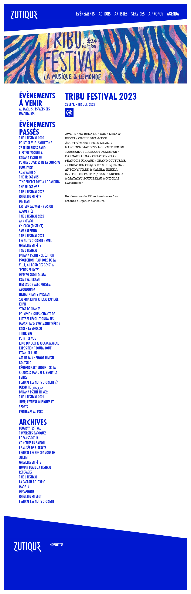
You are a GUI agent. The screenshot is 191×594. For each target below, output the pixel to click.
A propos (156, 13)
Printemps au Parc (31, 411)
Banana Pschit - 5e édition (36, 255)
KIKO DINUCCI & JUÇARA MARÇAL (39, 343)
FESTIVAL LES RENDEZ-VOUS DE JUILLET (37, 455)
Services (138, 13)
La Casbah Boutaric (32, 481)
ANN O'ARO (26, 220)
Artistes (121, 13)
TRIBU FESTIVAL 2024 (31, 235)
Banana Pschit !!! (30, 157)
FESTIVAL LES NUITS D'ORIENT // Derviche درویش (38, 385)
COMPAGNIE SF (28, 172)
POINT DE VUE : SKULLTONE (35, 142)
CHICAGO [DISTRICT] (31, 225)
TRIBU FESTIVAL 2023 (31, 216)
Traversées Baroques (32, 433)
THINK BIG (25, 333)
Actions (105, 13)
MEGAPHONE (26, 491)
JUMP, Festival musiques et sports (36, 404)
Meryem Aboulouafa (32, 274)
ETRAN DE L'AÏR (28, 352)
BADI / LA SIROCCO (30, 328)
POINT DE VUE (27, 338)
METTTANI (25, 201)
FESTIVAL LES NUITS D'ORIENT (36, 501)
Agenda (173, 13)
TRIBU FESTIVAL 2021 (31, 396)
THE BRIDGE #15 (28, 177)
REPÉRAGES (25, 472)
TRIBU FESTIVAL (28, 250)
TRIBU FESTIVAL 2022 (31, 191)
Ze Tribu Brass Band (32, 147)
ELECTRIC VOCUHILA (30, 152)
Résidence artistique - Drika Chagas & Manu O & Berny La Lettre (38, 372)
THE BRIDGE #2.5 (29, 186)
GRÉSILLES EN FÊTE (30, 245)
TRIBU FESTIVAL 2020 (31, 137)
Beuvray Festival (30, 428)
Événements (85, 13)
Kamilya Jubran (29, 279)
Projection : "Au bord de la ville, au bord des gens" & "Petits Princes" (37, 264)
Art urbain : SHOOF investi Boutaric (36, 360)
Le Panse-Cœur (28, 437)
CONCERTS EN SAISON (32, 442)
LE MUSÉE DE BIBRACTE (32, 447)
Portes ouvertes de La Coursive (39, 162)
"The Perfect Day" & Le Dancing (39, 181)
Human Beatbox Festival (35, 467)
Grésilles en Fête (30, 196)
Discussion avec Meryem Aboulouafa (35, 287)
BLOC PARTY (26, 167)
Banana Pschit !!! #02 (33, 392)
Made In (24, 486)
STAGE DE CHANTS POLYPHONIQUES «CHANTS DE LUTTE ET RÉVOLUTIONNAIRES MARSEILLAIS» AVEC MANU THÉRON (39, 316)
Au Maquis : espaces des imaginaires (34, 111)
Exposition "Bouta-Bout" (35, 348)
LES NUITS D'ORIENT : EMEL (35, 240)
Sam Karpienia (28, 230)
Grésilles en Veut (30, 496)
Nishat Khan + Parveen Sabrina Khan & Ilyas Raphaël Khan (38, 299)
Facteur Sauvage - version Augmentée (36, 209)
